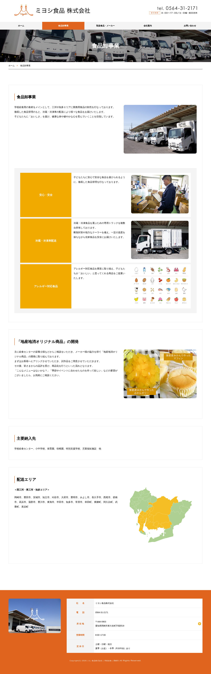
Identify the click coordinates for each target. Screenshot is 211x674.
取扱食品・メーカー (105, 25)
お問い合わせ (190, 25)
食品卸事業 (63, 25)
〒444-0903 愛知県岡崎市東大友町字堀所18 (109, 623)
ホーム (21, 25)
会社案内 (148, 25)
